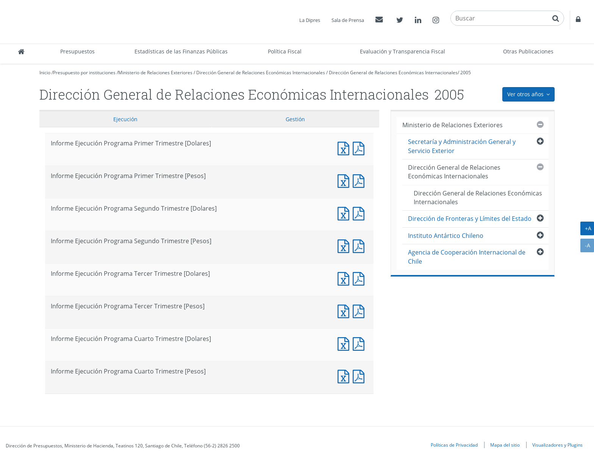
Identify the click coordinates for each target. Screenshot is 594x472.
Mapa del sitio (505, 445)
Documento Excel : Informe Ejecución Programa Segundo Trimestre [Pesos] (345, 245)
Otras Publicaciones (528, 51)
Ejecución (125, 119)
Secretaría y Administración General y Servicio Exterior (462, 146)
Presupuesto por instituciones (84, 72)
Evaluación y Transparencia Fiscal (402, 51)
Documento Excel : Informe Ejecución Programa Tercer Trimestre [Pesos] (345, 310)
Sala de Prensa (347, 20)
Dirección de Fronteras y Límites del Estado (469, 218)
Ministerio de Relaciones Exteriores (155, 72)
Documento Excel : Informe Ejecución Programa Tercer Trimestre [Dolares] (345, 277)
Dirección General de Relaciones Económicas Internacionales (260, 72)
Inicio (44, 72)
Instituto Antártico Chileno (445, 235)
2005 (465, 72)
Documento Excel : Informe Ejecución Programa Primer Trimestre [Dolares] (345, 147)
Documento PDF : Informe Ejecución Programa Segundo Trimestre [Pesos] (360, 245)
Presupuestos (77, 51)
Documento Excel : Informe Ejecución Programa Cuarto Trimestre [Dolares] (345, 343)
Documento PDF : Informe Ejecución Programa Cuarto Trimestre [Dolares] (360, 343)
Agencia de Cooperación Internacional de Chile (466, 256)
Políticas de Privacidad (454, 445)
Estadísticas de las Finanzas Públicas (181, 51)
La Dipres (309, 20)
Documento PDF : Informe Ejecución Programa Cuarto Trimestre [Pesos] (360, 375)
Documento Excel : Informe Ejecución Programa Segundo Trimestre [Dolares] (345, 212)
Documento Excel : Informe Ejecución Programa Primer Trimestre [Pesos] (345, 180)
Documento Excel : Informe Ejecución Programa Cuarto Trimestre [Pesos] (345, 375)
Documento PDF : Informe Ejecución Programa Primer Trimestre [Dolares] (360, 147)
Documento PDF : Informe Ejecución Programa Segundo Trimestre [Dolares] (360, 212)
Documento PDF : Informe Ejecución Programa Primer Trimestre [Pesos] (360, 180)
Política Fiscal (285, 51)
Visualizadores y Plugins (557, 445)
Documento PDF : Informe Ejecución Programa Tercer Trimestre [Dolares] (360, 277)
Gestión (295, 119)
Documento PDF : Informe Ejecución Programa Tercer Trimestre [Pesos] (360, 310)
